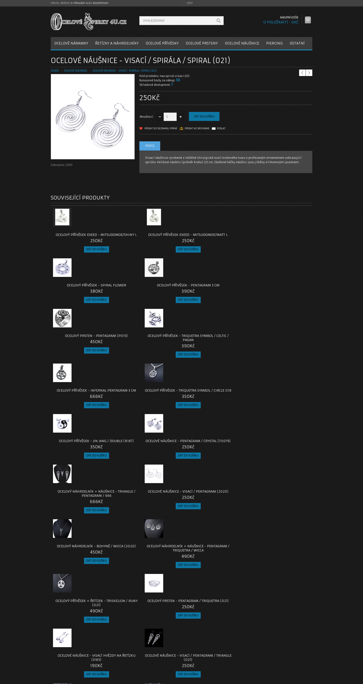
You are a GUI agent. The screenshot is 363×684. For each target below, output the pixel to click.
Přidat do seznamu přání (160, 128)
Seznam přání (242, 660)
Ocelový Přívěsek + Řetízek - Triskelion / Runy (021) (214, 401)
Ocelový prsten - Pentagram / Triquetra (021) (279, 401)
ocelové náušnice (64, 615)
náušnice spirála (191, 615)
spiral (210, 615)
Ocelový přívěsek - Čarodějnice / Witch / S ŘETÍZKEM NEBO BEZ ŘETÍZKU (214, 516)
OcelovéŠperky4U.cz (68, 679)
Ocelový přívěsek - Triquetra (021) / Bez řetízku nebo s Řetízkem (214, 457)
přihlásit (79, 3)
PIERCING (274, 43)
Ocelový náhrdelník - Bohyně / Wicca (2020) (83, 401)
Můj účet (238, 649)
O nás (59, 649)
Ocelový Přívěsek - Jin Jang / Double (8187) (83, 346)
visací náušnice (228, 615)
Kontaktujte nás (154, 649)
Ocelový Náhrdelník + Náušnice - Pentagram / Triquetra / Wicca (148, 401)
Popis (149, 146)
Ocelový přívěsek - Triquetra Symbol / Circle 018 (279, 291)
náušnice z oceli (116, 615)
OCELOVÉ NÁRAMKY (71, 43)
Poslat (221, 128)
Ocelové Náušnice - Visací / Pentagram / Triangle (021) (149, 455)
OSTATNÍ (297, 43)
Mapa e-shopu (153, 660)
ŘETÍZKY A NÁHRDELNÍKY (117, 43)
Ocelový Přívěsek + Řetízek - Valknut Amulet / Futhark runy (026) (83, 575)
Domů (55, 70)
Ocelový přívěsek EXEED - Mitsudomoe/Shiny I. (83, 237)
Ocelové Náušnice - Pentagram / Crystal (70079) (148, 346)
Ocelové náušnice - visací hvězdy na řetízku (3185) (83, 455)
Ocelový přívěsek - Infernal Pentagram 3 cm (214, 291)
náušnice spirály (90, 615)
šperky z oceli (166, 615)
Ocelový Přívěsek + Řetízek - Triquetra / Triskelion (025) (280, 514)
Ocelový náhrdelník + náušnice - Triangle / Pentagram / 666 (214, 346)
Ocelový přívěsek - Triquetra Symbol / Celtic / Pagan (149, 291)
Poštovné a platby (68, 654)
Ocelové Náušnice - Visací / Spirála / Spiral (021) (124, 70)
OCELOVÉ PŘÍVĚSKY (162, 43)
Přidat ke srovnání (197, 128)
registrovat (100, 3)
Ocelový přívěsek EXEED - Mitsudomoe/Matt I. (149, 237)
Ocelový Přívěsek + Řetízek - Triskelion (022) (280, 455)
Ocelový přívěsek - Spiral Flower (214, 235)
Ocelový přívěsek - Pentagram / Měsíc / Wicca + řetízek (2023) (149, 514)
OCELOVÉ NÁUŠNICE (242, 43)
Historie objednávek (247, 654)
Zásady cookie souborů (71, 665)
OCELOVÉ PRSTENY (202, 43)
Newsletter (240, 665)
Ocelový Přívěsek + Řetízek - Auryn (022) (83, 514)
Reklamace (151, 654)
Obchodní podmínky (69, 660)
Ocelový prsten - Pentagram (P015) (83, 291)
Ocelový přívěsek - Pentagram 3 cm (279, 237)
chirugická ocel (142, 615)
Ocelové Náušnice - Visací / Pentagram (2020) (279, 346)
